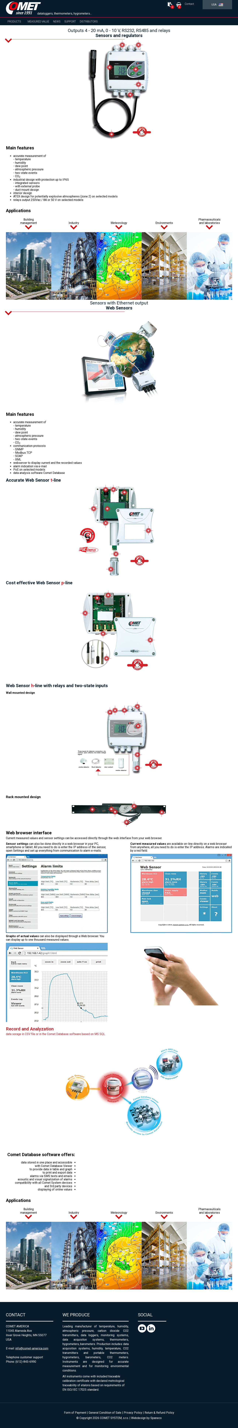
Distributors (89, 21)
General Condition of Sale (105, 1412)
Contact (189, 4)
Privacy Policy (133, 1412)
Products (14, 21)
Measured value (38, 21)
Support (70, 21)
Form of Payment (75, 1412)
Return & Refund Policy (159, 1412)
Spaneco (156, 1418)
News (56, 21)
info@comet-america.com (31, 1348)
